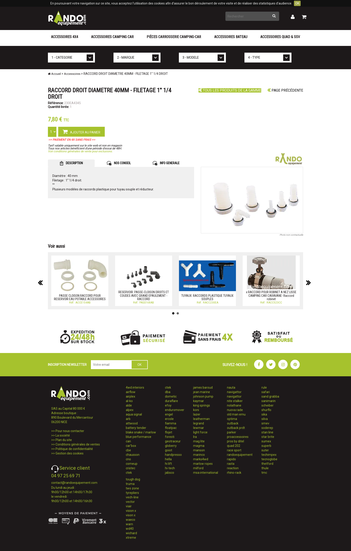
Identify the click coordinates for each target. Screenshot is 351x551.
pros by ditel (235, 441)
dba (167, 392)
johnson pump (203, 396)
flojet (168, 432)
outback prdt (236, 428)
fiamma (170, 423)
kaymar (198, 401)
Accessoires (72, 73)
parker (231, 432)
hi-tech (170, 468)
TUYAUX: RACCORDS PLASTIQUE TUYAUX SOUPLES (207, 297)
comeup (131, 463)
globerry (171, 446)
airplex (130, 396)
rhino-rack (234, 472)
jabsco (169, 472)
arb (128, 419)
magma (198, 446)
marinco (199, 454)
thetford (267, 463)
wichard (131, 533)
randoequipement (240, 454)
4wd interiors (135, 387)
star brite (267, 437)
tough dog (133, 479)
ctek (129, 472)
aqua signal (134, 414)
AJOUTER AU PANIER (81, 131)
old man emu (236, 414)
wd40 (130, 528)
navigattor (234, 392)
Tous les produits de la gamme (230, 90)
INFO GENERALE (166, 163)
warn (129, 524)
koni (196, 410)
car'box (131, 446)
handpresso (173, 454)
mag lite (199, 441)
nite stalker (235, 401)
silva (264, 419)
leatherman (201, 419)
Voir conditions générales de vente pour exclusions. (80, 151)
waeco (130, 519)
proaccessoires (237, 437)
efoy (168, 405)
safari (265, 392)
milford (198, 468)
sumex (266, 441)
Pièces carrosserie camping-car (174, 37)
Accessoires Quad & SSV (280, 37)
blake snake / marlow (141, 432)
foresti (169, 437)
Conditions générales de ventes (78, 444)
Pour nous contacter (70, 431)
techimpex (268, 454)
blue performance (138, 437)
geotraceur (173, 441)
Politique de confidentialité (74, 449)
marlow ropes (203, 463)
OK (297, 3)
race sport (234, 450)
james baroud (203, 387)
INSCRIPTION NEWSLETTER (67, 364)
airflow (130, 392)
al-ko (129, 401)
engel (169, 414)
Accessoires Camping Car (112, 37)
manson (199, 450)
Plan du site (64, 440)
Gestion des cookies (69, 453)
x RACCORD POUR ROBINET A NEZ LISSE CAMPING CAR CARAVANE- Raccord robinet (271, 295)
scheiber (267, 405)
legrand (198, 423)
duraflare (171, 401)
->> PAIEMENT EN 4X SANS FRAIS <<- (72, 139)
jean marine (201, 392)
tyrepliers (132, 493)
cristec (130, 468)
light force (200, 432)
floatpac (171, 428)
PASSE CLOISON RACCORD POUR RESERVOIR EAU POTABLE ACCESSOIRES (80, 297)
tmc (264, 472)
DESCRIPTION (71, 163)
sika (264, 414)
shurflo (266, 410)
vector (130, 502)
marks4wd (200, 459)
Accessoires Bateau (230, 37)
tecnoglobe (269, 459)
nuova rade (235, 410)
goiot (168, 450)
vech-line (132, 497)
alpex (129, 410)
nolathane (234, 405)
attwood (132, 423)
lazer (196, 414)
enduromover (174, 410)
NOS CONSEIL (119, 163)
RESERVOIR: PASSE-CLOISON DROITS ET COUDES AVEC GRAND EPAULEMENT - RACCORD (143, 295)
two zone (132, 488)
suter (265, 450)
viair (129, 506)
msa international (205, 472)
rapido (231, 459)
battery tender (136, 428)
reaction (233, 468)
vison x (130, 515)
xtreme (131, 537)
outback (232, 423)
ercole (169, 419)
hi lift (168, 463)
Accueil (54, 73)
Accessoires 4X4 (64, 37)
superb (266, 446)
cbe (128, 450)
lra (195, 437)
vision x (131, 510)
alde (129, 405)
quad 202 (233, 446)
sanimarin (268, 401)
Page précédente (285, 90)
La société (63, 435)
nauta (231, 387)
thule (265, 468)
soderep (267, 428)
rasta (230, 463)
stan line (267, 432)
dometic (171, 396)
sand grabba (270, 396)
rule (264, 387)
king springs (201, 405)
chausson (132, 454)
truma (130, 484)
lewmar (198, 428)
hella (168, 459)
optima (232, 419)
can (128, 441)
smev (265, 423)
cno (128, 459)
